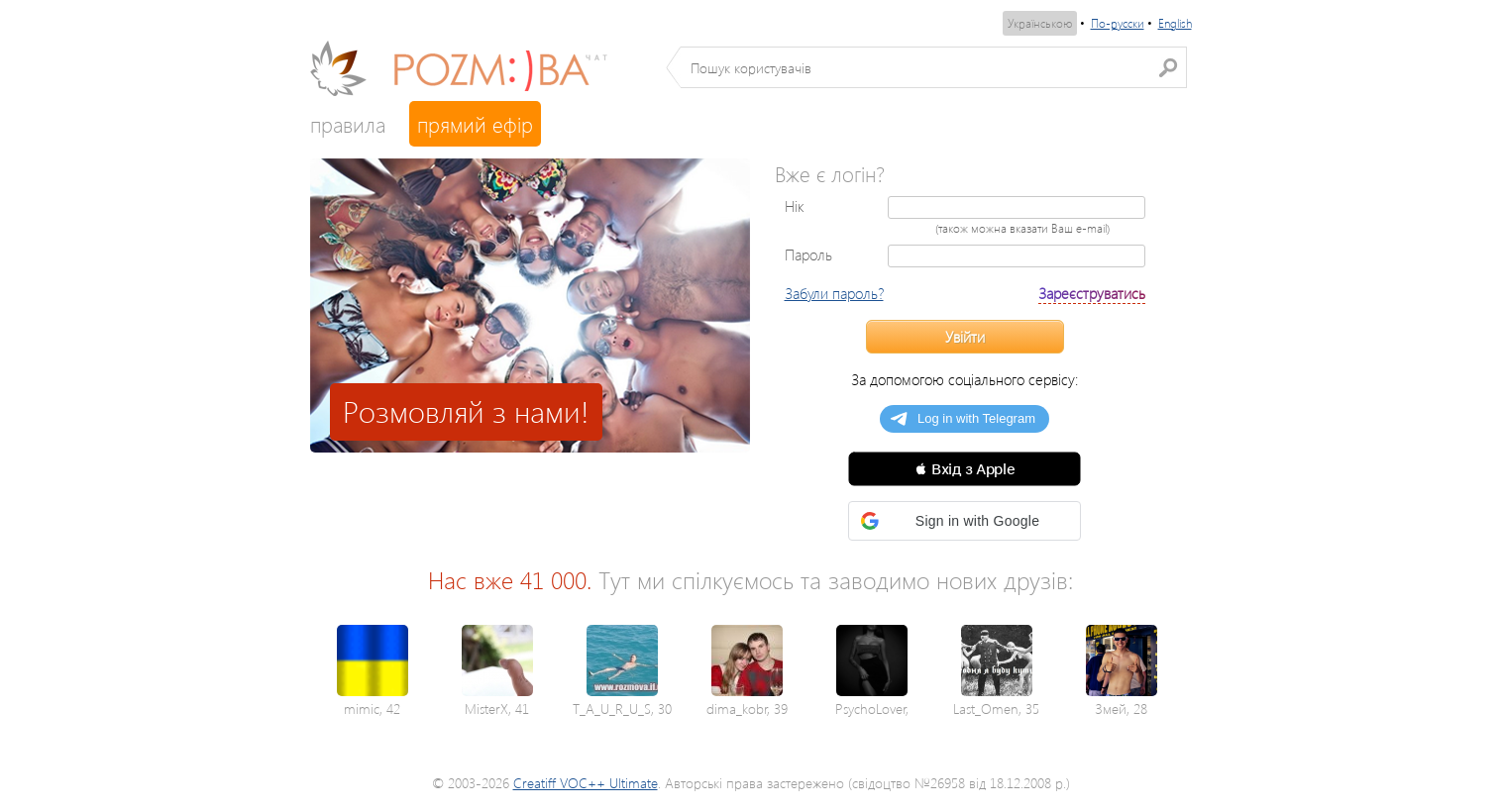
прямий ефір (475, 124)
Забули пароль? (834, 293)
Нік (794, 206)
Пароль (808, 254)
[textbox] (934, 67)
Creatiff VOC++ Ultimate (585, 782)
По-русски (1117, 23)
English (1175, 23)
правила (347, 124)
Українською (1040, 23)
